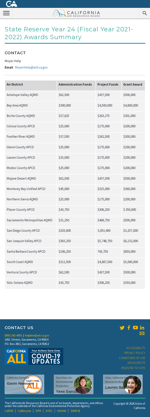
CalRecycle (24, 411)
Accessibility (136, 348)
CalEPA (9, 411)
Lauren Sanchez (119, 387)
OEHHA (61, 411)
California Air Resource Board (76, 13)
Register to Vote (133, 368)
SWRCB (75, 411)
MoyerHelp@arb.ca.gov (31, 67)
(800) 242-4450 (13, 335)
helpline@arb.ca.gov (37, 335)
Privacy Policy (135, 353)
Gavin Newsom (20, 383)
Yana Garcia (67, 391)
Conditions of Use (132, 358)
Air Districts (136, 363)
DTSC (49, 411)
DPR (38, 411)
